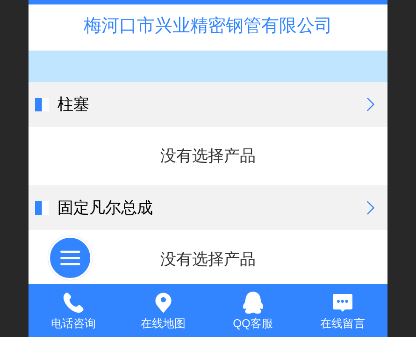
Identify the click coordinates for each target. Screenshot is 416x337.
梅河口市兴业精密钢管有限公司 (208, 25)
